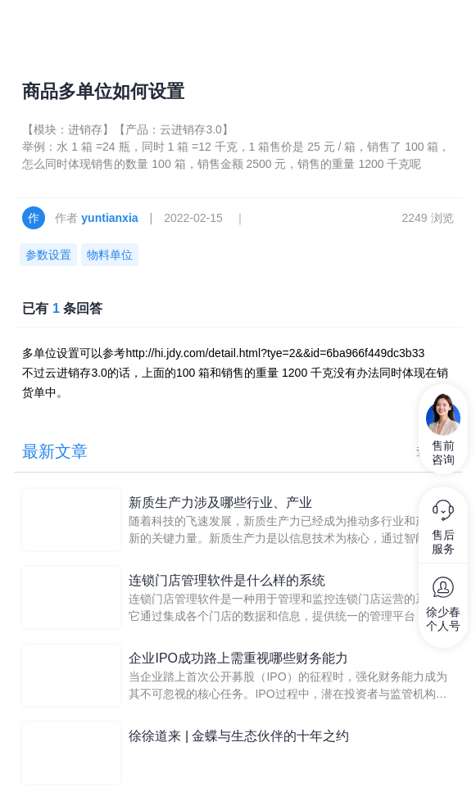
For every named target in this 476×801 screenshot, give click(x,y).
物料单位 (110, 254)
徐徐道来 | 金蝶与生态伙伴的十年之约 (239, 736)
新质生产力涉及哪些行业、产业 (220, 502)
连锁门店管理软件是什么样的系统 (227, 580)
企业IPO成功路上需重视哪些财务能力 (238, 658)
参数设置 (48, 254)
